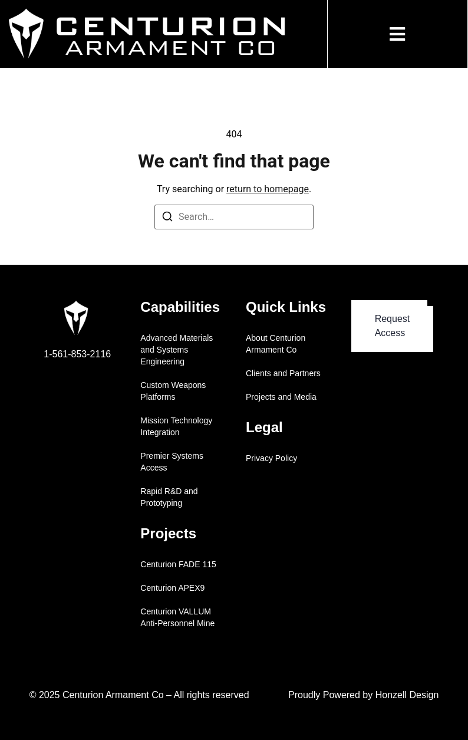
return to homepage (267, 189)
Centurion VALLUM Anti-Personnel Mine (177, 617)
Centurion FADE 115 (178, 564)
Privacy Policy (271, 458)
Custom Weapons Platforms (173, 391)
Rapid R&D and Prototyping (168, 497)
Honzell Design (407, 695)
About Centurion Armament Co (275, 343)
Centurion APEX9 (172, 588)
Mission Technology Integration (176, 426)
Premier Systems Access (171, 461)
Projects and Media (281, 397)
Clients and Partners (283, 373)
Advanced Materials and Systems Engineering (176, 349)
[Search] (167, 218)
